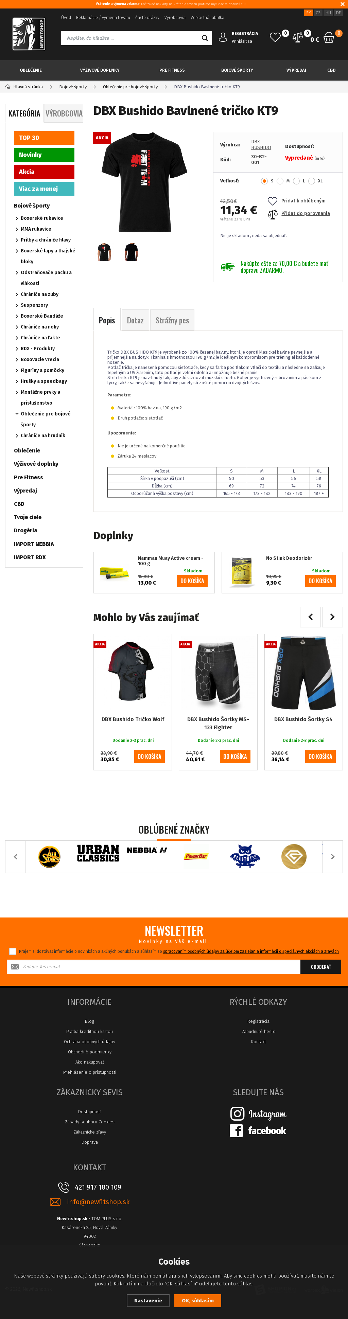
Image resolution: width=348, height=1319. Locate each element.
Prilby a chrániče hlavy (46, 240)
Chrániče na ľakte (40, 338)
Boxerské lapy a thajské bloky (48, 256)
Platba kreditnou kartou (89, 1031)
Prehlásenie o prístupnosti (89, 1072)
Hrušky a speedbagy (44, 381)
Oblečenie (31, 70)
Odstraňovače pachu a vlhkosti (46, 278)
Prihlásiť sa (242, 41)
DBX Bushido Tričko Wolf (133, 719)
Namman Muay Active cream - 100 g (170, 561)
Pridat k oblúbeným (297, 201)
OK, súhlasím (198, 1301)
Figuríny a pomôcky (42, 370)
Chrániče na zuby (39, 294)
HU (328, 13)
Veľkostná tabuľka (207, 17)
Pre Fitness (172, 70)
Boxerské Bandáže (42, 316)
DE (338, 13)
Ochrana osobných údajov (89, 1041)
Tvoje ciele (27, 517)
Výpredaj (296, 70)
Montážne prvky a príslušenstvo (40, 397)
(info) (319, 158)
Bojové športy (237, 70)
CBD (331, 70)
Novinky (30, 155)
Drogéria (25, 530)
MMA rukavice (36, 229)
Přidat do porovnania (299, 213)
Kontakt (258, 1041)
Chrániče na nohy (40, 327)
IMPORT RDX (30, 557)
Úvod (66, 17)
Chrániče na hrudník (43, 436)
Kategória (24, 113)
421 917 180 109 (98, 1187)
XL (320, 181)
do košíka (192, 581)
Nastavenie (148, 1301)
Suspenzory (34, 305)
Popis (107, 320)
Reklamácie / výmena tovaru (103, 17)
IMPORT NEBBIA (34, 544)
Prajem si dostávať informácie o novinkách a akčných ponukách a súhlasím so (179, 951)
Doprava (90, 1142)
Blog (89, 1021)
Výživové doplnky (100, 70)
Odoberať (321, 966)
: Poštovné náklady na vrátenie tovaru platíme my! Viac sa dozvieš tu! (171, 4)
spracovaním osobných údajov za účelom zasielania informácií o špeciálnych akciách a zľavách (251, 951)
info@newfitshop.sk (98, 1202)
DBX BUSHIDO (261, 144)
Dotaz (135, 320)
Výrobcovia (175, 17)
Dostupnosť (89, 1111)
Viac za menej (38, 189)
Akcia (26, 172)
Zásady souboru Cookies (90, 1121)
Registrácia (258, 1021)
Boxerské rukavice (42, 218)
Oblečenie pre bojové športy (46, 419)
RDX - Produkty (38, 349)
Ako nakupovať (89, 1062)
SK (308, 13)
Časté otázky (147, 17)
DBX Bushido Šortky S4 (303, 719)
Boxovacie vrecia (40, 359)
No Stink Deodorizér (289, 558)
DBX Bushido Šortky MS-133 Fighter (218, 723)
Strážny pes (172, 320)
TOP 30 (29, 138)
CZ (318, 13)
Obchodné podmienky (89, 1051)
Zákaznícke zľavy (89, 1132)
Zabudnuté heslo (259, 1031)
